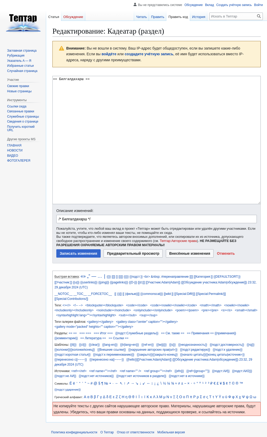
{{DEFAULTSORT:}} (227, 276)
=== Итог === (103, 333)
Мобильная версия (171, 432)
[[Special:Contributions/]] (71, 299)
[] (117, 276)
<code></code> (137, 305)
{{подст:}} (136, 276)
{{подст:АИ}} (221, 371)
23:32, (252, 282)
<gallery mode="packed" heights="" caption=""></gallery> (93, 327)
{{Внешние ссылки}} (112, 349)
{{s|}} (172, 345)
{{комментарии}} (66, 338)
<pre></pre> (209, 310)
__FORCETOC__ (100, 294)
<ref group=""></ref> (158, 371)
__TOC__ (80, 294)
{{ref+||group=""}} (198, 371)
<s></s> (226, 310)
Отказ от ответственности (135, 432)
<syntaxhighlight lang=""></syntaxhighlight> (86, 315)
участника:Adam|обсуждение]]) (225, 282)
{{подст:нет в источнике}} (187, 376)
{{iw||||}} (161, 345)
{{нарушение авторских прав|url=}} (152, 349)
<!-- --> (78, 305)
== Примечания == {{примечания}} (211, 333)
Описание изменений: (75, 211)
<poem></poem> (187, 310)
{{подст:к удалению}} (227, 349)
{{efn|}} (179, 371)
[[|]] (121, 276)
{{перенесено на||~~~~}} (106, 359)
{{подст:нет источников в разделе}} (141, 376)
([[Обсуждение (191, 282)
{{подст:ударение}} (67, 389)
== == (73, 333)
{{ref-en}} (148, 345)
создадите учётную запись (149, 54)
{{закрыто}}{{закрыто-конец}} (157, 354)
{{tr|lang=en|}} (129, 345)
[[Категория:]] (203, 276)
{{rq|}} (250, 345)
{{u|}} (76, 282)
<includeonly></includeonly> (74, 310)
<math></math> (210, 305)
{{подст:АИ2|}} (242, 371)
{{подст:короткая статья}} (72, 354)
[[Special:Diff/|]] (184, 294)
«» (83, 276)
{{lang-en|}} (110, 345)
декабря (65, 287)
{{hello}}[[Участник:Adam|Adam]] (149, 359)
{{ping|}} (103, 282)
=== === (85, 333)
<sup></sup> (148, 315)
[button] (225, 253)
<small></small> (246, 310)
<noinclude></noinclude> (113, 310)
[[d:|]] (141, 282)
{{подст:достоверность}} (227, 345)
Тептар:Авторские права (178, 241)
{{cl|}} (82, 345)
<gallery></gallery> (100, 322)
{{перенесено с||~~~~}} (70, 359)
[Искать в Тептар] (236, 16)
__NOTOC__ (63, 294)
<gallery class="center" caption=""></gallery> (147, 322)
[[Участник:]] (63, 282)
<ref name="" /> (130, 371)
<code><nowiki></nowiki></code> (173, 305)
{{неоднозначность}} (192, 345)
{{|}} (126, 276)
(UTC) (83, 287)
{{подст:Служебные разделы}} (136, 333)
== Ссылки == (118, 338)
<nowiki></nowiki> (236, 305)
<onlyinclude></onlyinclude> (153, 310)
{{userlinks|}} (89, 282)
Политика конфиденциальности (74, 432)
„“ (88, 276)
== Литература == (93, 338)
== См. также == (172, 333)
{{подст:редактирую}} (195, 349)
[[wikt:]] (168, 294)
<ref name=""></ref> (103, 371)
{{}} (109, 276)
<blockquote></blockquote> (104, 305)
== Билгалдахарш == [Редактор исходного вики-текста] (156, 140)
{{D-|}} (133, 282)
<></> (67, 305)
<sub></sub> (128, 315)
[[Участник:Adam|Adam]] (163, 282)
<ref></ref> (79, 371)
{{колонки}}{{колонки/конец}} (74, 349)
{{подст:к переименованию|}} (113, 354)
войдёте (109, 54)
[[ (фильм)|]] (131, 294)
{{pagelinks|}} (119, 282)
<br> (146, 276)
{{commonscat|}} (151, 294)
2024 (74, 287)
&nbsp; (155, 276)
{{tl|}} (73, 345)
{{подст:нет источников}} (96, 376)
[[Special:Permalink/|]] (211, 294)
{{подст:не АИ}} (65, 376)
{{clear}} (94, 345)
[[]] (113, 276)
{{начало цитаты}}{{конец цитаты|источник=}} (212, 354)
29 (56, 287)
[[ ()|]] (118, 294)
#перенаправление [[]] (177, 276)
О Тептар (107, 432)
